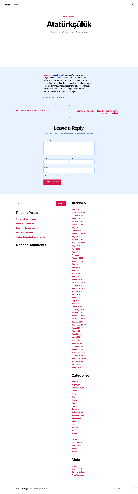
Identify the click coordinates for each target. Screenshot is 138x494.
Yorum (74, 452)
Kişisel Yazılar (78, 412)
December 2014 (79, 234)
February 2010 (78, 310)
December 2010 (79, 283)
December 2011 (79, 261)
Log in (74, 466)
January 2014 (78, 240)
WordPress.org (78, 475)
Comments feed (79, 472)
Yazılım (75, 449)
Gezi (74, 397)
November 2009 (79, 319)
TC (73, 437)
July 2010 (76, 295)
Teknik (74, 440)
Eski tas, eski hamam (25, 233)
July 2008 (76, 365)
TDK (52, 98)
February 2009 (78, 346)
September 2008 (79, 359)
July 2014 (76, 237)
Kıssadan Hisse (78, 415)
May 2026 (76, 210)
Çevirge (7, 4)
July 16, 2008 (69, 32)
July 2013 (76, 246)
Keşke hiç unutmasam (25, 224)
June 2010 (76, 298)
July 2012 (76, 252)
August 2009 (77, 328)
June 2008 (76, 368)
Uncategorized (69, 16)
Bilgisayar (76, 385)
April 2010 (76, 304)
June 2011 (76, 267)
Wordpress (76, 446)
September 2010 (79, 289)
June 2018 (76, 219)
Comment (47, 141)
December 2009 (79, 316)
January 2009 (78, 349)
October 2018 (78, 216)
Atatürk (48, 98)
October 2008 (78, 356)
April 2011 (76, 273)
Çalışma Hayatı (78, 388)
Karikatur (76, 409)
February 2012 (78, 255)
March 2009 (77, 343)
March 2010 (77, 307)
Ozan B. (57, 32)
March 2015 (77, 231)
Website (45, 167)
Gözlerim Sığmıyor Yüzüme (28, 219)
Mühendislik (77, 418)
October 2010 (78, 286)
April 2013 (76, 249)
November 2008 (79, 352)
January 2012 (78, 258)
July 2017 (76, 228)
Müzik (74, 421)
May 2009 (76, 337)
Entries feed (77, 469)
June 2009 (76, 334)
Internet (75, 406)
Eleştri (74, 391)
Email (72, 158)
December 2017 (79, 225)
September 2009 (79, 325)
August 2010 (77, 292)
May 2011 (76, 270)
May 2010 (76, 301)
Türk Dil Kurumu (60, 98)
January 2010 (78, 313)
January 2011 (77, 279)
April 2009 (76, 340)
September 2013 (79, 243)
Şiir (73, 430)
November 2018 (79, 213)
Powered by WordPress (39, 489)
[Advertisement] (69, 46)
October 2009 (78, 322)
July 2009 (76, 331)
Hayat (74, 400)
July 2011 (76, 264)
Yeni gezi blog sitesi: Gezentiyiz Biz (31, 237)
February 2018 (78, 222)
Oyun (74, 424)
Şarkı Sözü (76, 428)
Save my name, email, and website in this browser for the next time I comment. (68, 176)
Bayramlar (76, 382)
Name (45, 158)
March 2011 (77, 276)
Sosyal (75, 434)
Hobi (74, 403)
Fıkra (74, 394)
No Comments (83, 32)
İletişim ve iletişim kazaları (27, 228)
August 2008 (77, 362)
